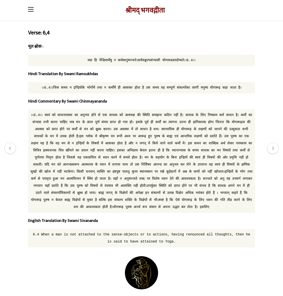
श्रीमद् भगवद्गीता (145, 10)
